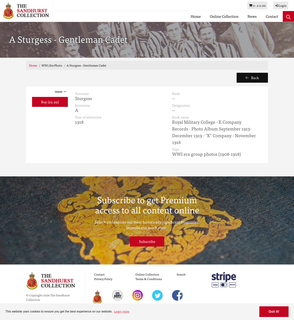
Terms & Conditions (148, 278)
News (252, 16)
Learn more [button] (121, 311)
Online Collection (224, 16)
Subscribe (147, 241)
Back (252, 77)
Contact (272, 16)
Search (181, 274)
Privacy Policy (103, 278)
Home (196, 16)
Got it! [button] (274, 311)
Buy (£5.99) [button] (50, 102)
